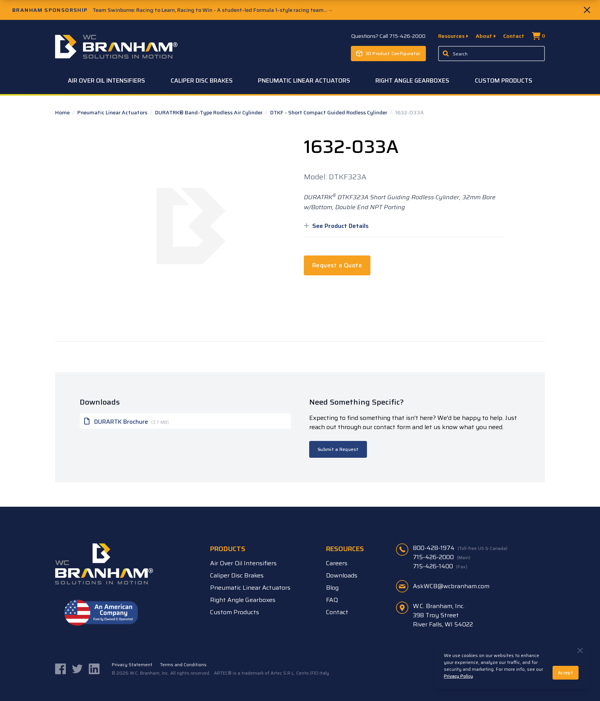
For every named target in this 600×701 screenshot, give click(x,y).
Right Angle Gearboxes (412, 80)
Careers (336, 563)
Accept (565, 672)
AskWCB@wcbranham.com (451, 586)
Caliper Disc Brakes (202, 80)
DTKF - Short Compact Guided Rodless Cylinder (329, 112)
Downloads (341, 575)
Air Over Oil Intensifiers (106, 80)
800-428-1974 (460, 548)
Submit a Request (338, 449)
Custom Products (503, 80)
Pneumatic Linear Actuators (304, 80)
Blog (332, 587)
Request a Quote (337, 265)
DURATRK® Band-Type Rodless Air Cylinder (209, 112)
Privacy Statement (132, 664)
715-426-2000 (441, 557)
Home (63, 112)
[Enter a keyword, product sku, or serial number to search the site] (491, 53)
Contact (513, 36)
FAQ (332, 600)
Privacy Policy (458, 676)
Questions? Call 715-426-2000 (388, 36)
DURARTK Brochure (126, 421)
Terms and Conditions (183, 664)
